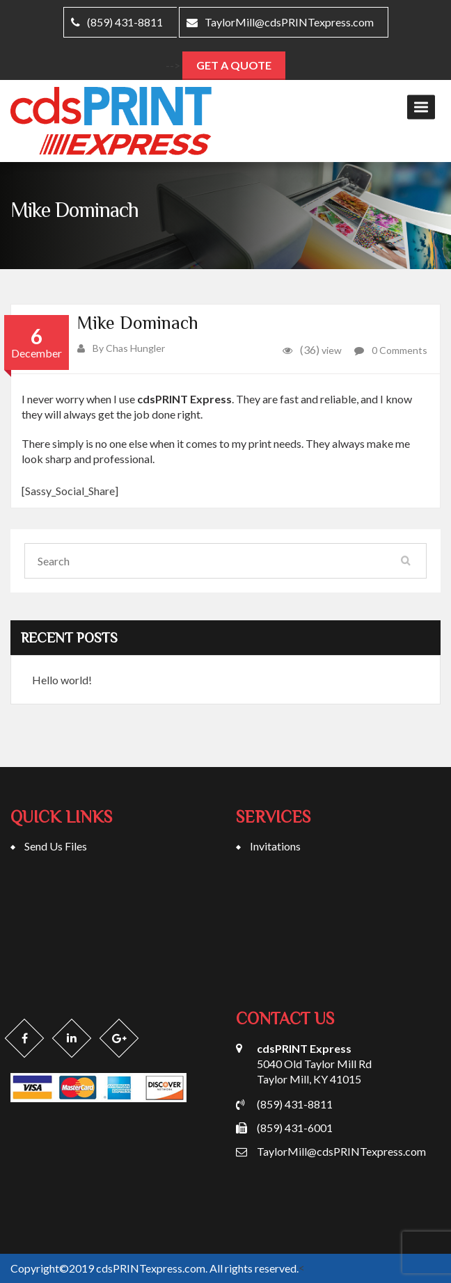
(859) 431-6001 (295, 1127)
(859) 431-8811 (295, 1104)
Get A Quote (233, 65)
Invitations (275, 846)
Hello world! (62, 679)
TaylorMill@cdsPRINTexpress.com (280, 22)
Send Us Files (55, 846)
